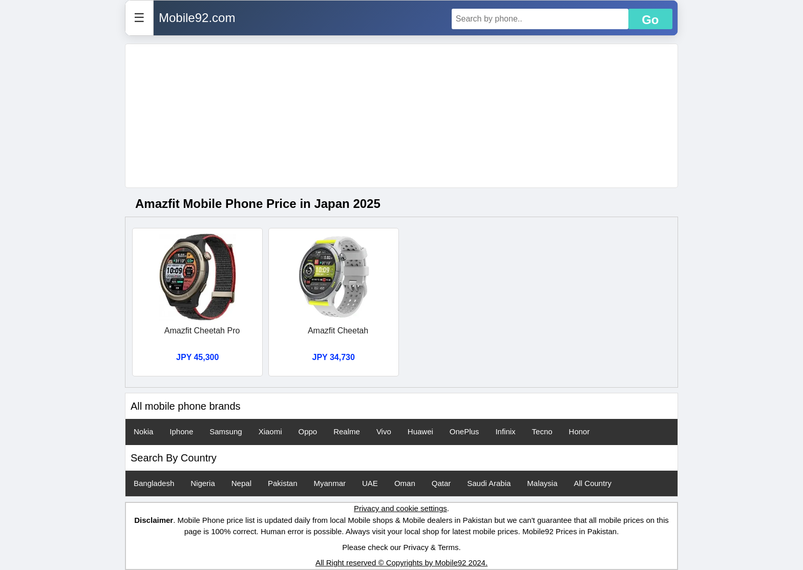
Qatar (441, 483)
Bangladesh (154, 483)
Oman (404, 483)
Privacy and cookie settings (400, 508)
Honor (579, 431)
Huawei (420, 431)
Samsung (225, 431)
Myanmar (330, 483)
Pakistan (283, 483)
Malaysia (542, 483)
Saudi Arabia (489, 483)
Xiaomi (270, 431)
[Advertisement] (401, 115)
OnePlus (464, 431)
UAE (370, 483)
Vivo (383, 431)
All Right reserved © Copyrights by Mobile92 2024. (401, 562)
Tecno (542, 431)
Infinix (505, 431)
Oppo (307, 431)
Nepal (241, 483)
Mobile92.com (197, 18)
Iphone (181, 431)
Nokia (143, 431)
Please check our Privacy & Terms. (401, 547)
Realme (346, 431)
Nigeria (203, 483)
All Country (592, 483)
